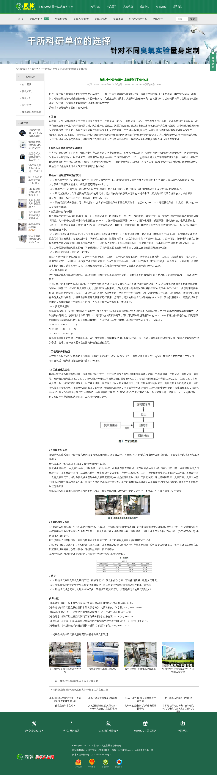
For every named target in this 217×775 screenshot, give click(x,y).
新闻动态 (36, 69)
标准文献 (161, 6)
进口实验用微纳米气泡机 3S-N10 (34, 238)
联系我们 (177, 6)
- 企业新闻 (25, 84)
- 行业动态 (25, 105)
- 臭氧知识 (25, 91)
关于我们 (95, 6)
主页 (27, 69)
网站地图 (76, 750)
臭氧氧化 (131, 98)
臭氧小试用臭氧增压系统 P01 (34, 203)
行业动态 (46, 69)
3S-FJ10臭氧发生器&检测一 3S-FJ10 (35, 168)
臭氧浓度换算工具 (144, 750)
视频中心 (144, 6)
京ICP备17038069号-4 (101, 754)
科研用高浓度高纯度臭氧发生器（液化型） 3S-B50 (34, 218)
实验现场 (128, 6)
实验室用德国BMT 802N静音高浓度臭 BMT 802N (35, 136)
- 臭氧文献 (25, 98)
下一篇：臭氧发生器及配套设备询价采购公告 (74, 681)
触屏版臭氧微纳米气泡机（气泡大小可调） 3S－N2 (34, 148)
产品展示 (111, 6)
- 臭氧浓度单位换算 (30, 112)
